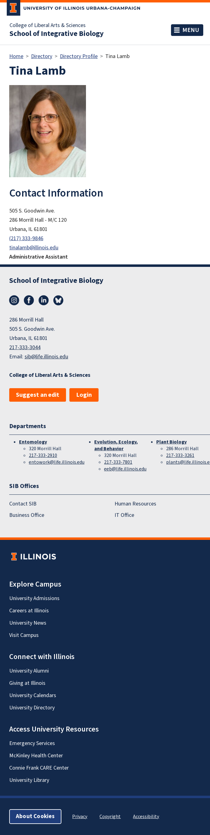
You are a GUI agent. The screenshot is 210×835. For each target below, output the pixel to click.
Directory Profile (79, 56)
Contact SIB (23, 504)
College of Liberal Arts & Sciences (48, 25)
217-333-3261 (180, 455)
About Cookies (35, 816)
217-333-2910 (43, 455)
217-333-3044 (25, 347)
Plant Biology (171, 442)
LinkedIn (43, 300)
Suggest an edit (37, 395)
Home (16, 56)
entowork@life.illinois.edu (56, 462)
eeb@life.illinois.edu (125, 469)
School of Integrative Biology (57, 33)
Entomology (33, 442)
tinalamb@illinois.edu (33, 248)
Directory (41, 56)
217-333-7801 (118, 462)
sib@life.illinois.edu (46, 357)
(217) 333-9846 (26, 238)
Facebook (29, 300)
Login (84, 395)
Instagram (14, 300)
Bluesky (58, 300)
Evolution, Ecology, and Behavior (116, 445)
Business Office (26, 515)
